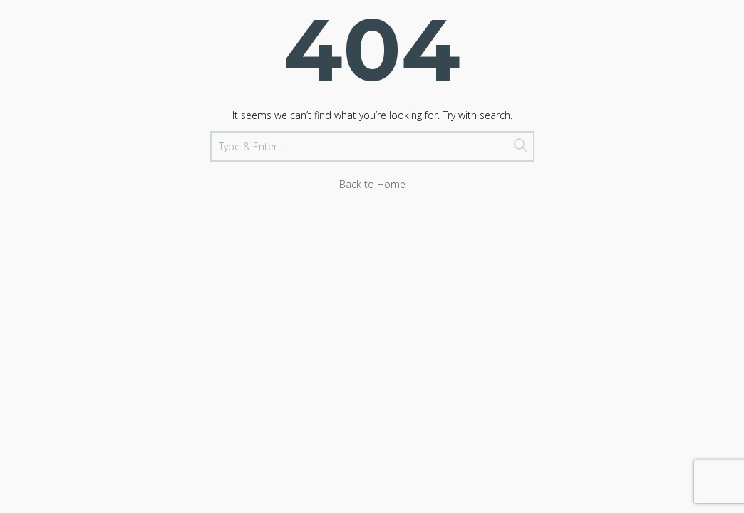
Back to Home (372, 184)
